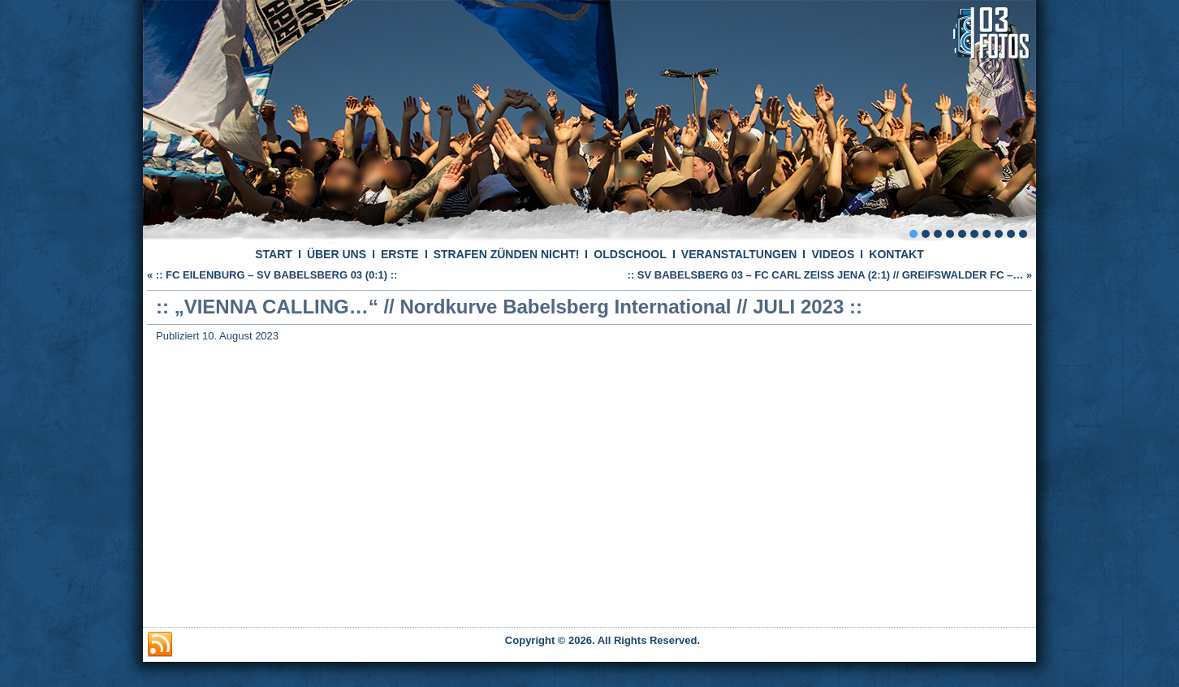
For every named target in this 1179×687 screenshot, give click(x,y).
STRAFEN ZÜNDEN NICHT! (507, 254)
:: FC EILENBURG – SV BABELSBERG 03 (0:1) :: (277, 275)
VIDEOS (832, 254)
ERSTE (400, 254)
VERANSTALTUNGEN (739, 254)
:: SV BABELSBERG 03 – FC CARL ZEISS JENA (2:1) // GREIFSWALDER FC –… (826, 275)
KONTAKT (896, 254)
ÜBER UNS (336, 254)
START (273, 254)
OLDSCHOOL (630, 254)
